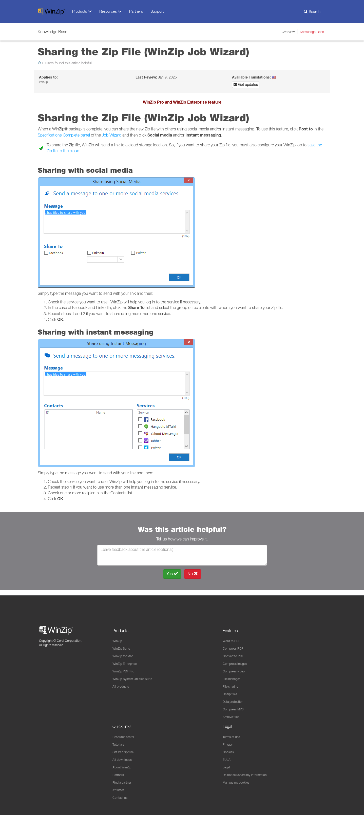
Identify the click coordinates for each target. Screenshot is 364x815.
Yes (172, 573)
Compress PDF (235, 644)
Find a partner (123, 782)
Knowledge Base (312, 32)
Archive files (232, 714)
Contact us (121, 797)
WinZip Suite (122, 644)
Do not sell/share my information (249, 774)
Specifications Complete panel (64, 135)
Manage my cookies (239, 782)
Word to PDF (233, 636)
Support (157, 11)
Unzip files (231, 691)
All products (121, 683)
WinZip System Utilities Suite (135, 675)
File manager (233, 675)
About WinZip (123, 766)
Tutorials (119, 742)
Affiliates (119, 789)
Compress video (236, 667)
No (192, 573)
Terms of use (233, 734)
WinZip (118, 636)
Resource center (126, 734)
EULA (227, 758)
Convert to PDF (235, 652)
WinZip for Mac (124, 652)
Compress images (237, 659)
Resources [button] (110, 11)
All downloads (123, 758)
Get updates (246, 84)
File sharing (232, 683)
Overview (288, 32)
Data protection (235, 699)
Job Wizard (111, 135)
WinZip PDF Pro (125, 667)
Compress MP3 (235, 707)
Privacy (229, 742)
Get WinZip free (125, 750)
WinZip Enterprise (126, 659)
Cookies (229, 750)
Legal (227, 766)
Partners (136, 11)
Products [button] (82, 11)
